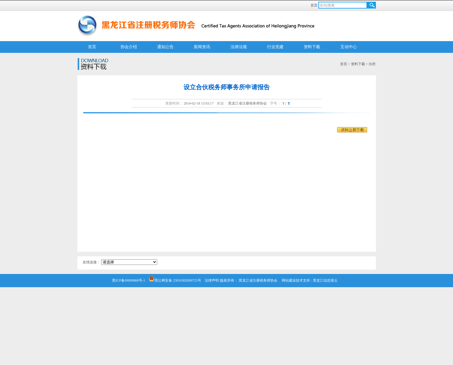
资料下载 (312, 47)
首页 (314, 5)
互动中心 (348, 47)
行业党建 (275, 47)
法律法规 (238, 47)
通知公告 (165, 47)
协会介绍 (129, 47)
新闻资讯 (202, 47)
